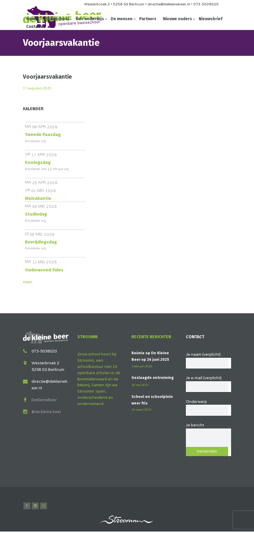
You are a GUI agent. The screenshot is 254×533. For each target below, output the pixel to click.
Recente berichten (152, 336)
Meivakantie (38, 198)
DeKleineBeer (44, 399)
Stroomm (87, 336)
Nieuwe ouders (177, 18)
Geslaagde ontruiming (153, 377)
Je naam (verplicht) (208, 359)
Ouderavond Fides (44, 270)
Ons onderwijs (90, 18)
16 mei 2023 (139, 385)
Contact (34, 26)
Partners (147, 18)
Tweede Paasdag (43, 134)
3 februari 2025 (142, 366)
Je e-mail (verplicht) (208, 383)
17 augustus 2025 (38, 88)
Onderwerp (208, 407)
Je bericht (208, 429)
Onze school (56, 18)
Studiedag (36, 214)
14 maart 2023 (141, 410)
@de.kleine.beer (47, 411)
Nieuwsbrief (210, 18)
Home (31, 18)
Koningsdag (38, 162)
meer (27, 281)
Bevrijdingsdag (41, 242)
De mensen (121, 18)
